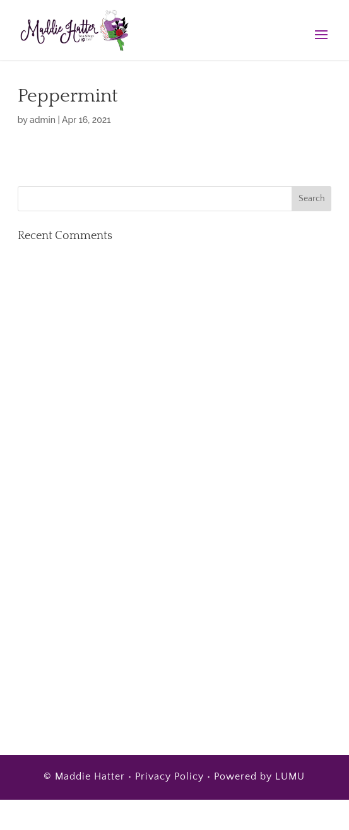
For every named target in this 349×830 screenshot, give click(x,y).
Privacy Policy (169, 776)
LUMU (290, 776)
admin (43, 120)
